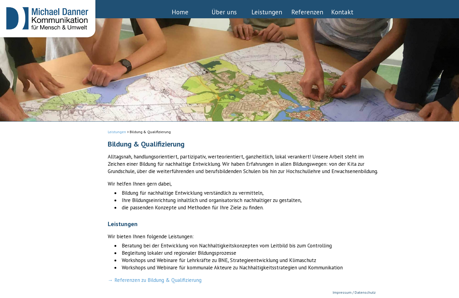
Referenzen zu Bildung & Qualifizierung (157, 280)
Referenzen (307, 11)
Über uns (224, 11)
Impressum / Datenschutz (354, 292)
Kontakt (342, 11)
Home (180, 11)
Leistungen (266, 11)
